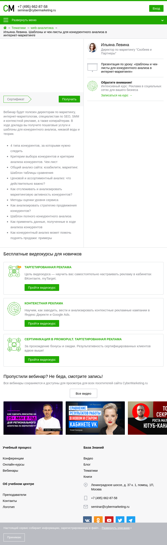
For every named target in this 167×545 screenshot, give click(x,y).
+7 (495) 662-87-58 (32, 6)
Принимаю (14, 537)
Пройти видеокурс (42, 287)
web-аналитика (42, 28)
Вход (156, 8)
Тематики (19, 28)
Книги (88, 476)
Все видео (83, 393)
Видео (88, 458)
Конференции (13, 458)
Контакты (10, 501)
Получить (69, 99)
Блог (87, 464)
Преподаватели (14, 494)
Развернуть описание (116, 528)
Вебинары (10, 470)
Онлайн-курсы (13, 464)
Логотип (9, 507)
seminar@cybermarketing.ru (37, 10)
